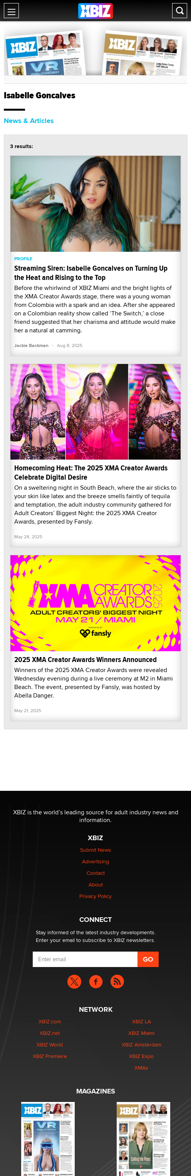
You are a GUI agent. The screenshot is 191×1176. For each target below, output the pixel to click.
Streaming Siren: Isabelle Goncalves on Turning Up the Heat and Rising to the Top (91, 273)
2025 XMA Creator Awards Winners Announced (85, 659)
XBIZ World (50, 1044)
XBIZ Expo (141, 1056)
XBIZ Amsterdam (141, 1044)
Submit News (95, 850)
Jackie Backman (31, 345)
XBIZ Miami (141, 1033)
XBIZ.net (50, 1033)
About (96, 884)
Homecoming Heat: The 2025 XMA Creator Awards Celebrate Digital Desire (91, 472)
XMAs (141, 1068)
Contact (96, 873)
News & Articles (29, 121)
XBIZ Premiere (50, 1056)
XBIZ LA (141, 1021)
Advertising (95, 861)
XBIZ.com (50, 1021)
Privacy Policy (95, 896)
